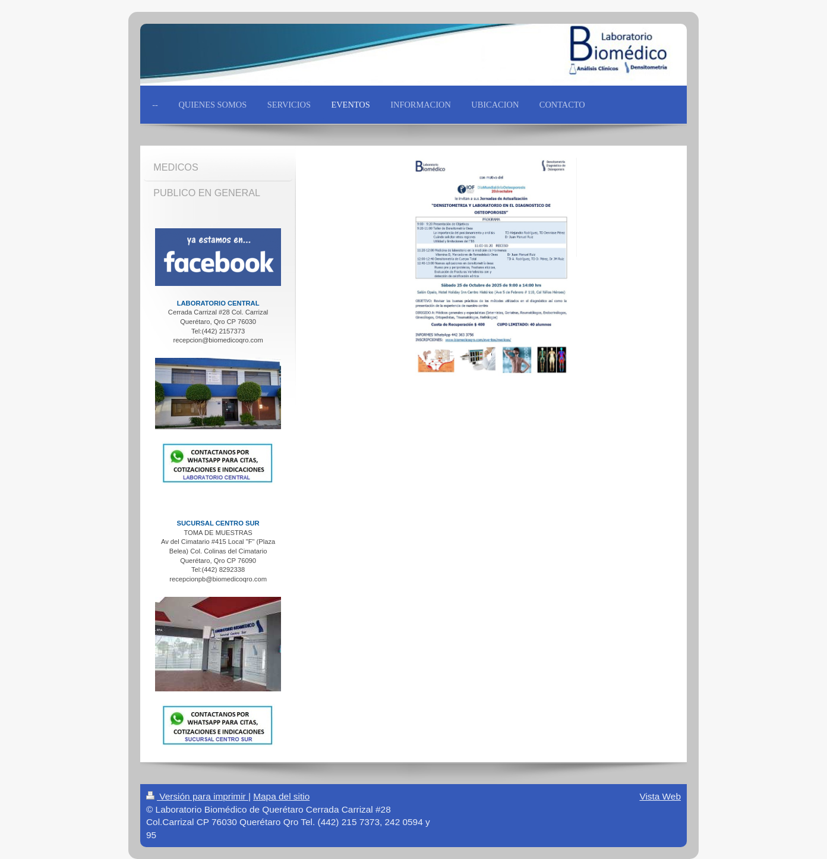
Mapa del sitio (281, 796)
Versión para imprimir (197, 796)
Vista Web (660, 796)
